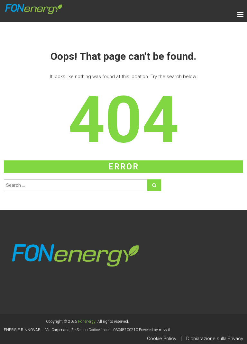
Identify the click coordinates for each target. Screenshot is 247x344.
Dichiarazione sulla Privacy (214, 338)
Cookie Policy (161, 338)
